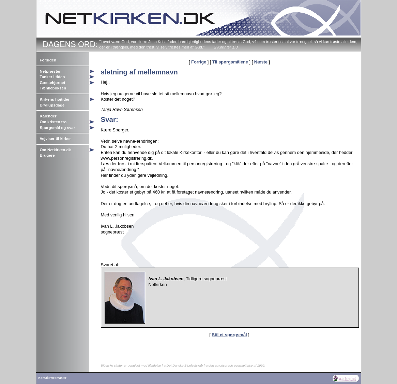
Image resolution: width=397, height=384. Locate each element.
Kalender (48, 116)
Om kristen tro (53, 122)
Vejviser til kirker (55, 139)
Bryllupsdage (52, 105)
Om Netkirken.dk (55, 150)
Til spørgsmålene (230, 62)
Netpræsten (51, 71)
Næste (261, 62)
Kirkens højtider (55, 99)
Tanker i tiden (52, 77)
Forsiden (48, 60)
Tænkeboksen (53, 88)
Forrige (198, 62)
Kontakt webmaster (53, 378)
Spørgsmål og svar (57, 128)
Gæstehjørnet (52, 83)
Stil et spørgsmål (229, 334)
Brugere (47, 155)
